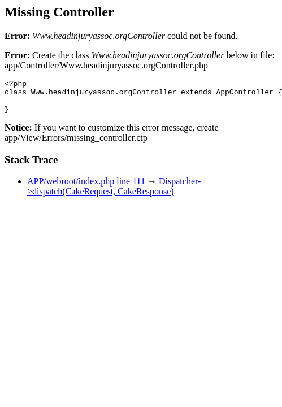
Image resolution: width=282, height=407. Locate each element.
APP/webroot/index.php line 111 (86, 188)
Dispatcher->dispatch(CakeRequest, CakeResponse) (114, 193)
